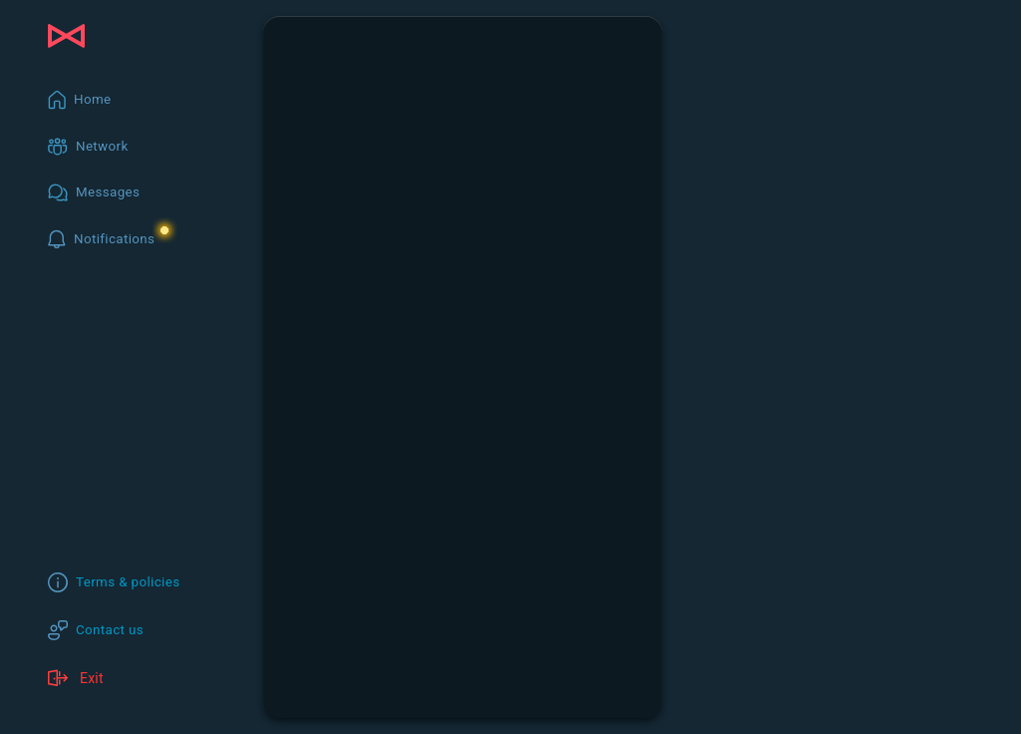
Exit (76, 677)
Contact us (110, 629)
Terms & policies (128, 581)
